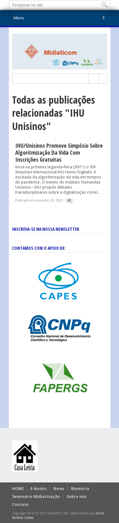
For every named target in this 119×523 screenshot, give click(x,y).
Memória (80, 488)
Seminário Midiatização (36, 496)
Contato (20, 504)
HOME (18, 488)
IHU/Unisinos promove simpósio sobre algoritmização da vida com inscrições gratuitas (59, 152)
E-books (38, 488)
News (58, 488)
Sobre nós (77, 496)
